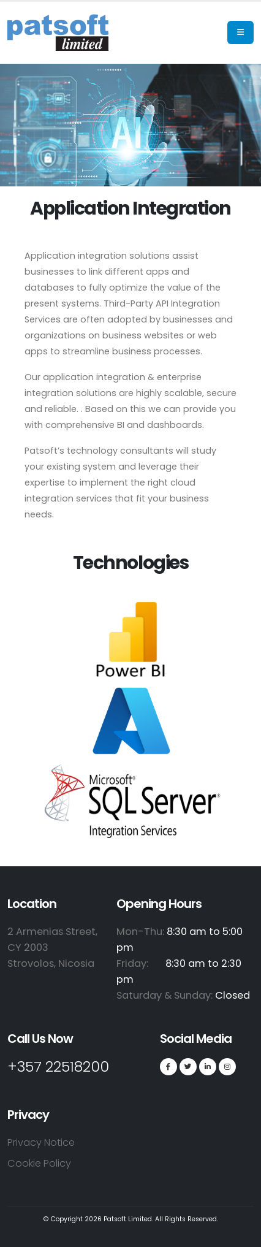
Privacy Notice (41, 1142)
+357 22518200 (58, 1066)
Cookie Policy (39, 1163)
